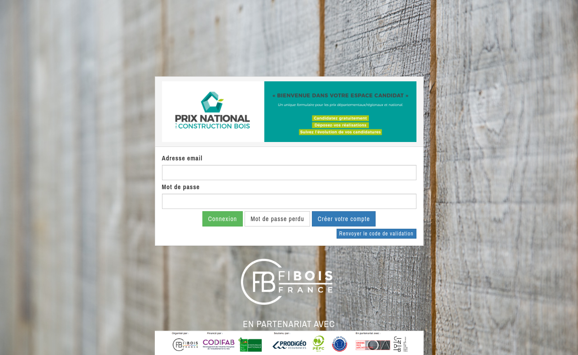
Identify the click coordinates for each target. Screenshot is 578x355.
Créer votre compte (344, 219)
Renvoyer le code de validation (376, 233)
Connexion (222, 219)
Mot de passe (181, 187)
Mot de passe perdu (277, 219)
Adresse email (182, 158)
